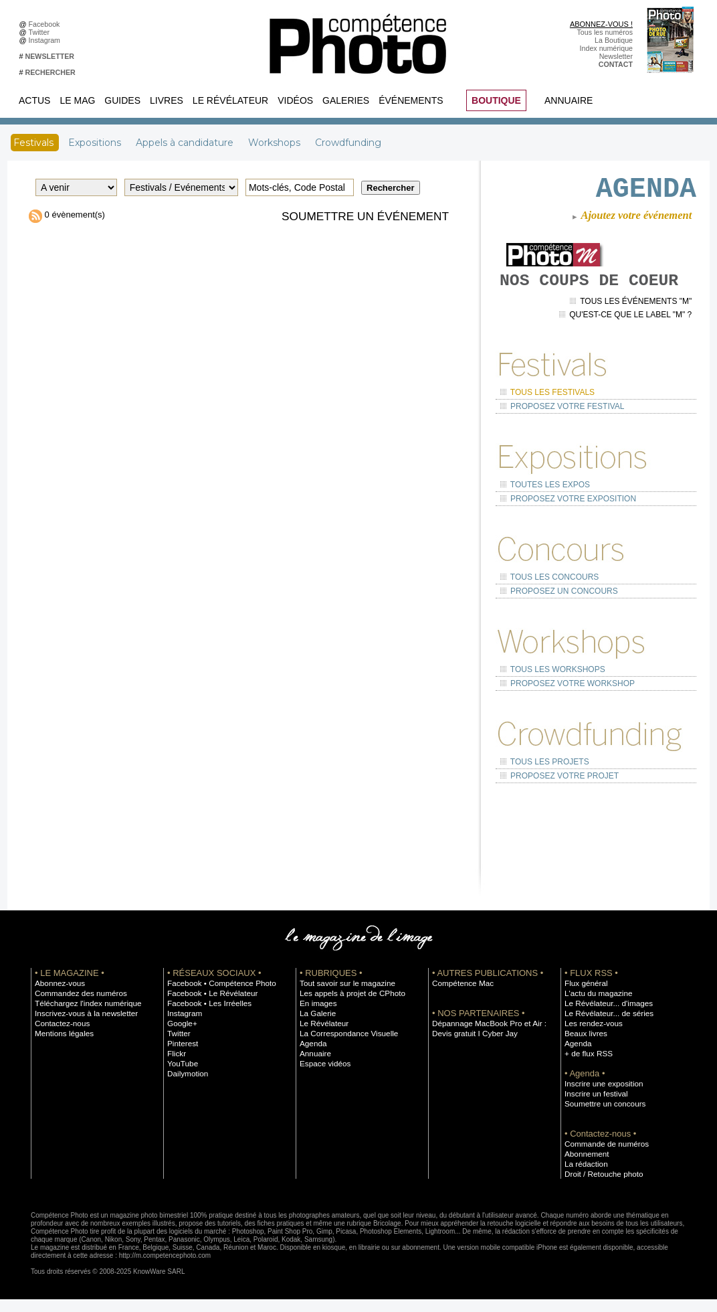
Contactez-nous (60, 1036)
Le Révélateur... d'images (605, 1015)
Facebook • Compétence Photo (216, 995)
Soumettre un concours (601, 1116)
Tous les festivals (544, 422)
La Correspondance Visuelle (344, 1046)
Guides (122, 100)
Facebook (46, 24)
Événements (411, 100)
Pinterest (181, 1056)
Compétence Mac (460, 995)
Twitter (41, 32)
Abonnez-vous (57, 995)
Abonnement (585, 1166)
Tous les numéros (605, 32)
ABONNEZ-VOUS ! (601, 24)
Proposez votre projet (555, 789)
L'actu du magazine (595, 1005)
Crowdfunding (348, 143)
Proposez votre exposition (562, 523)
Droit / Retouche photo (600, 1186)
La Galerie (316, 1025)
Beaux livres (584, 1046)
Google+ (181, 1036)
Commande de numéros (603, 1156)
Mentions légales (61, 1046)
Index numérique (606, 48)
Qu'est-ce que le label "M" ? (630, 347)
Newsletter (616, 56)
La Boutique (614, 40)
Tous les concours (545, 600)
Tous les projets (541, 776)
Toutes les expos (541, 511)
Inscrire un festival (593, 1106)
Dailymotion (186, 1086)
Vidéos (295, 100)
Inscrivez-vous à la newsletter (81, 1025)
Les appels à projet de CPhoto (347, 1005)
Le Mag (77, 100)
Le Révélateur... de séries (605, 1025)
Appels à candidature (186, 143)
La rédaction (584, 1176)
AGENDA (636, 191)
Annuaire (568, 100)
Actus (34, 100)
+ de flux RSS (586, 1066)
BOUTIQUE (496, 100)
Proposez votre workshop (562, 700)
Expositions (96, 143)
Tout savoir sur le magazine (343, 995)
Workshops (275, 143)
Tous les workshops (548, 688)
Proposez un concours (554, 612)
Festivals (34, 143)
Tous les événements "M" (635, 335)
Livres (166, 100)
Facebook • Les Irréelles (205, 1015)
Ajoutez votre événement (630, 222)
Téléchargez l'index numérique (83, 1015)
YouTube (181, 1076)
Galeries (345, 100)
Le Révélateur (230, 100)
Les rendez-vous (591, 1036)
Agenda (312, 1056)
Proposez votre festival (557, 435)
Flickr (175, 1066)
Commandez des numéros (76, 1005)
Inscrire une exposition (600, 1096)
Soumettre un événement (361, 216)
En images (316, 1015)
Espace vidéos (323, 1076)
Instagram (46, 40)
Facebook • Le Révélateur (208, 1005)
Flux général (584, 995)
